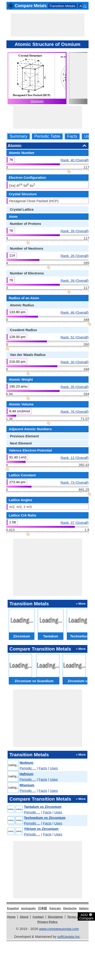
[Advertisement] (47, 25)
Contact (38, 917)
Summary (18, 136)
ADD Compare (86, 916)
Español (13, 908)
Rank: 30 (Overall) (74, 362)
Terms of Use (76, 917)
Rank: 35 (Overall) (74, 386)
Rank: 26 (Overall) (74, 255)
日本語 (42, 908)
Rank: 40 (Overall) (74, 160)
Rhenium (27, 785)
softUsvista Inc (68, 936)
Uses (54, 768)
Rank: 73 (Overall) (74, 482)
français (55, 908)
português (28, 908)
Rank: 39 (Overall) (74, 231)
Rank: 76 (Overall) (74, 411)
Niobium (26, 763)
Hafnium (26, 774)
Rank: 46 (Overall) (74, 312)
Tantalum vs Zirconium (42, 807)
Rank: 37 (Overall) (74, 522)
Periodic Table (47, 136)
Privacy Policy (47, 922)
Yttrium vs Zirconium (41, 829)
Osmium (37, 101)
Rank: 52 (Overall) (74, 337)
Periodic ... (28, 768)
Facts (72, 136)
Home (11, 917)
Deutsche (70, 908)
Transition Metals (62, 6)
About (24, 917)
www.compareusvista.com (59, 929)
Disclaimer (55, 917)
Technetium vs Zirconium (45, 818)
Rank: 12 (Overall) (74, 457)
